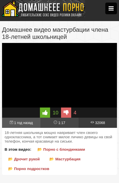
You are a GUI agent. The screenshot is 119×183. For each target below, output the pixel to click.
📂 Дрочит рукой (24, 159)
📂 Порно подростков (28, 168)
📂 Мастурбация (64, 159)
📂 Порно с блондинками (61, 149)
